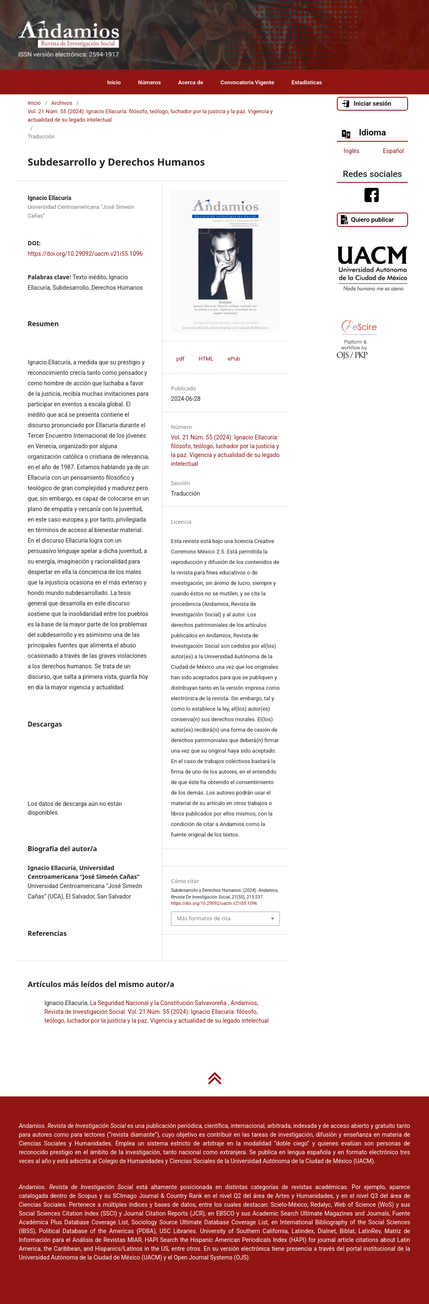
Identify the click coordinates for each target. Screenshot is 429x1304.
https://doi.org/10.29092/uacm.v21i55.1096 (85, 253)
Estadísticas (307, 82)
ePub (234, 359)
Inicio (114, 82)
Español (393, 151)
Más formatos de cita (203, 918)
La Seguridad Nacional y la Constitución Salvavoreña (159, 1003)
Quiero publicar (367, 219)
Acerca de (190, 82)
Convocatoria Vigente (247, 82)
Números (149, 82)
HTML (206, 359)
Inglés (351, 151)
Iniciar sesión (366, 104)
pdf (180, 359)
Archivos (61, 103)
